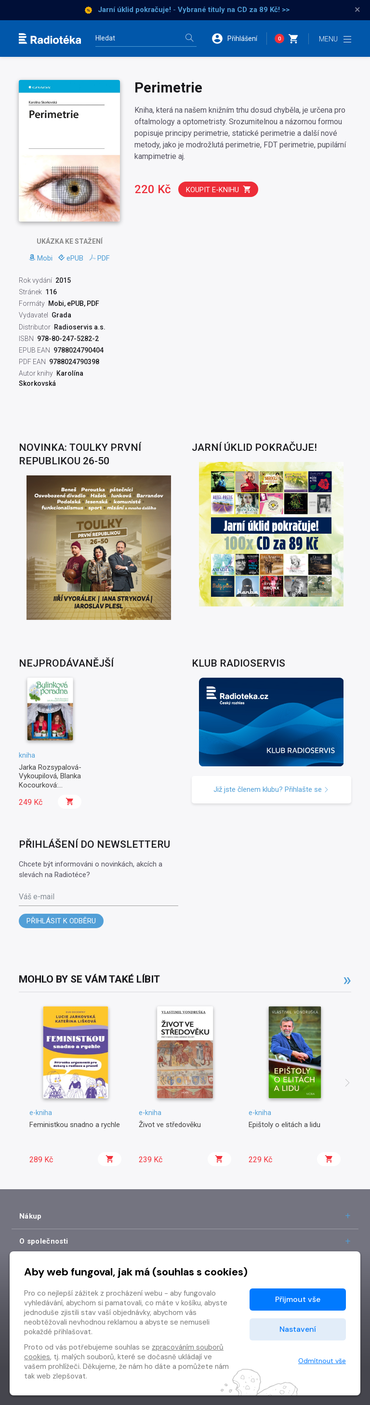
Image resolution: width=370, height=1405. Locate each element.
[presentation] (347, 1083)
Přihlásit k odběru (61, 921)
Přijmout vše (297, 1299)
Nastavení (297, 1329)
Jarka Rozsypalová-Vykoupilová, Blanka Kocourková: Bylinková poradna (50, 780)
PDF (99, 258)
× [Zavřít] (357, 9)
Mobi (41, 258)
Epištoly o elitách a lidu (284, 1124)
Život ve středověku (170, 1124)
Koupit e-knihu (218, 189)
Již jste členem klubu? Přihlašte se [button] (271, 789)
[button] (239, 38)
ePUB (70, 258)
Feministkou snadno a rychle (74, 1124)
